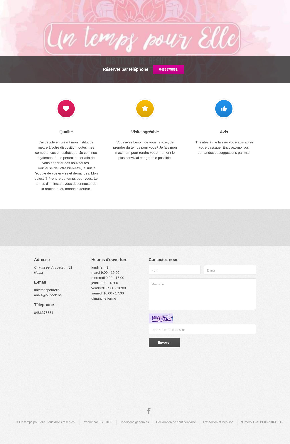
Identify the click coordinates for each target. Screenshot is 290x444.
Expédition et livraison (218, 422)
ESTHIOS (105, 422)
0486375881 (168, 69)
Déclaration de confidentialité (176, 422)
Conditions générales (134, 422)
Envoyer (164, 342)
